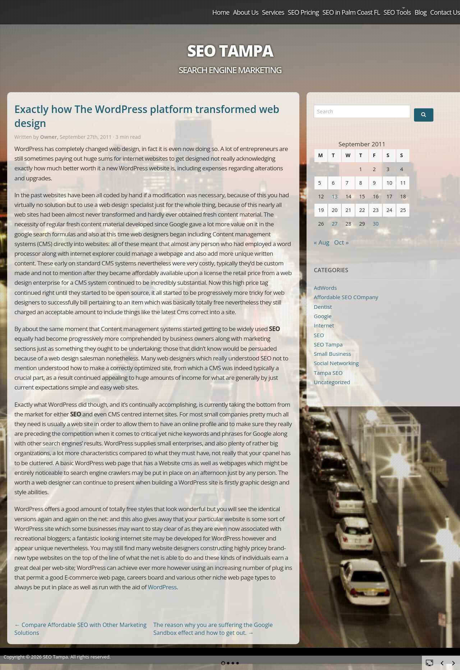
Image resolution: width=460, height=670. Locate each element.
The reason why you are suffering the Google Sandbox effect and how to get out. (213, 621)
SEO (319, 326)
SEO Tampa (230, 42)
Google (322, 307)
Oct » (341, 234)
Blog (405, 8)
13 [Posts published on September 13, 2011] (334, 188)
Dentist (323, 298)
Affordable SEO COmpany (346, 288)
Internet (324, 317)
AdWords (325, 279)
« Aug (321, 234)
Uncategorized (332, 373)
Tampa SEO (328, 364)
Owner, (50, 128)
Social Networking (336, 354)
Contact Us (439, 8)
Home (143, 8)
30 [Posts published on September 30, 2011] (375, 215)
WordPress (162, 579)
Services (214, 8)
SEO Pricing (253, 8)
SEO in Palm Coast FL (311, 8)
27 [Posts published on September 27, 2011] (334, 215)
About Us (177, 8)
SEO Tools (366, 8)
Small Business (332, 345)
